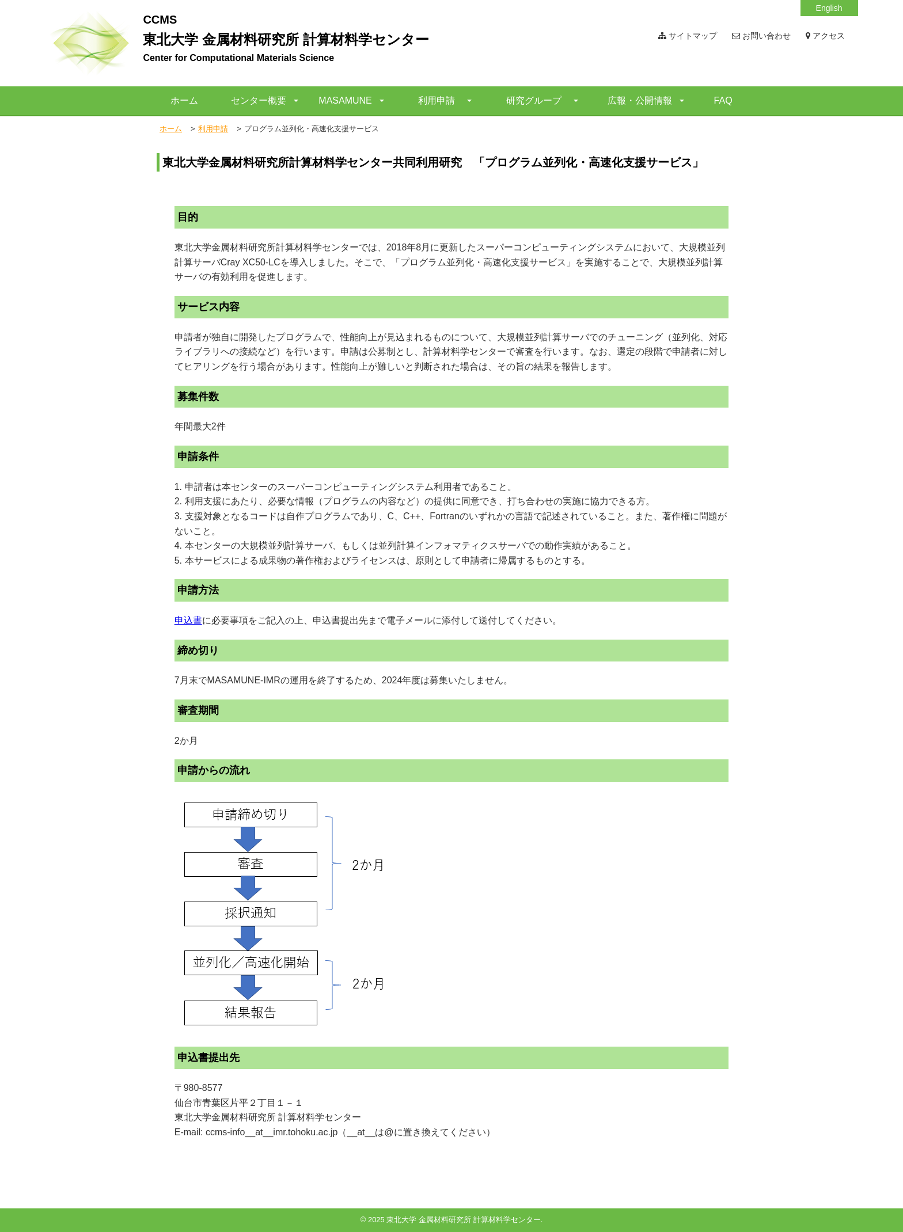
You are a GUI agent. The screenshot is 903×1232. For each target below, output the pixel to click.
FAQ (723, 100)
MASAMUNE (344, 100)
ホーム (184, 100)
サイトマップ (687, 35)
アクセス (825, 35)
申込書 (188, 620)
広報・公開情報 (640, 100)
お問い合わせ (761, 35)
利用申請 (436, 100)
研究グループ (534, 100)
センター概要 (258, 100)
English (829, 8)
